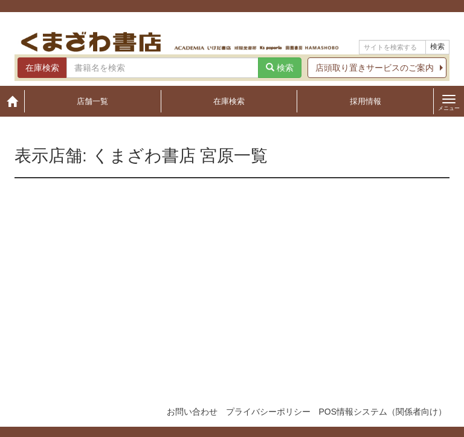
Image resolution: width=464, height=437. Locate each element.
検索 (437, 46)
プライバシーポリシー (268, 411)
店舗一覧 (92, 101)
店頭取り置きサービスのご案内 (374, 68)
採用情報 (365, 101)
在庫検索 (229, 101)
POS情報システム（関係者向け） (382, 411)
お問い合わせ (192, 411)
